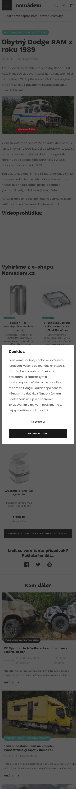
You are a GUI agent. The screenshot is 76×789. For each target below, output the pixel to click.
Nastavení (37, 422)
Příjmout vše (38, 433)
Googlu (28, 388)
